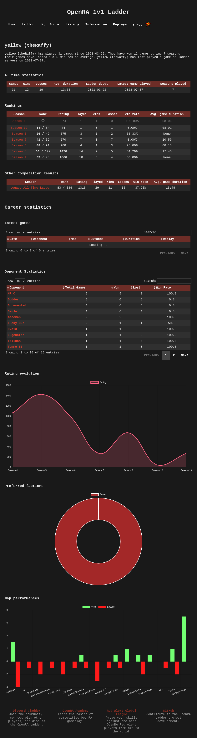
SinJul (13, 311)
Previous (167, 253)
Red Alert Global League (121, 712)
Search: (167, 232)
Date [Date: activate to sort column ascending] (13, 239)
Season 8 (19, 134)
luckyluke (16, 323)
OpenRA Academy (75, 711)
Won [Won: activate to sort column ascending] (116, 287)
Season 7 (19, 140)
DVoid (12, 329)
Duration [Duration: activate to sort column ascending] (132, 239)
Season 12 (19, 128)
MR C (11, 293)
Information (96, 24)
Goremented (17, 305)
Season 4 (19, 157)
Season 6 (19, 145)
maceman (14, 317)
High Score (49, 24)
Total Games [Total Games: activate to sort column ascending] (75, 287)
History (72, 24)
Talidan (14, 341)
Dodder (13, 299)
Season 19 (19, 121)
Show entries (23, 232)
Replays (120, 24)
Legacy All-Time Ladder (30, 188)
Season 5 (19, 151)
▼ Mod (137, 25)
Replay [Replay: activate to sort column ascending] (168, 239)
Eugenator (16, 335)
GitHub (168, 711)
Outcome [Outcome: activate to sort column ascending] (97, 239)
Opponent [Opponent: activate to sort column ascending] (40, 239)
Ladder (27, 24)
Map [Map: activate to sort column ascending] (74, 239)
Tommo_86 (15, 347)
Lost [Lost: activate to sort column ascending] (136, 287)
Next (184, 253)
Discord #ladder (26, 711)
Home (12, 24)
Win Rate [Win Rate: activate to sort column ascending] (163, 287)
